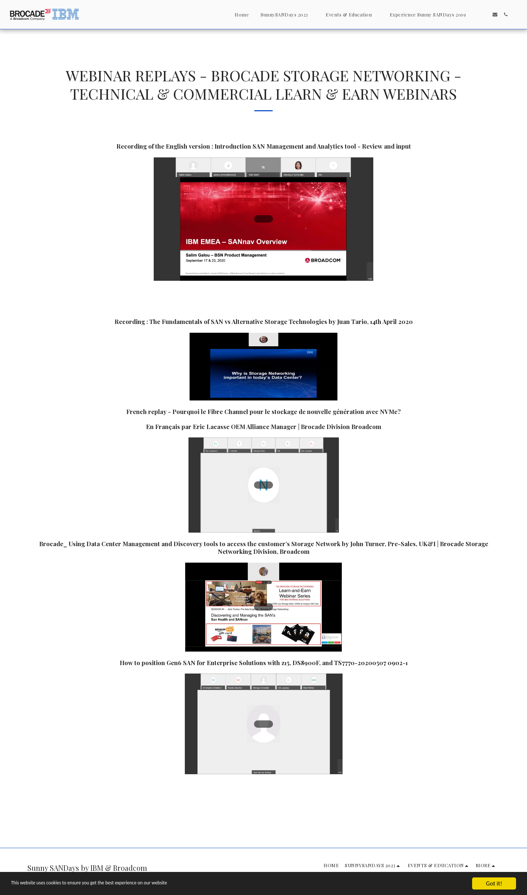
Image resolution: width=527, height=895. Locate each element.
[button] (287, 14)
